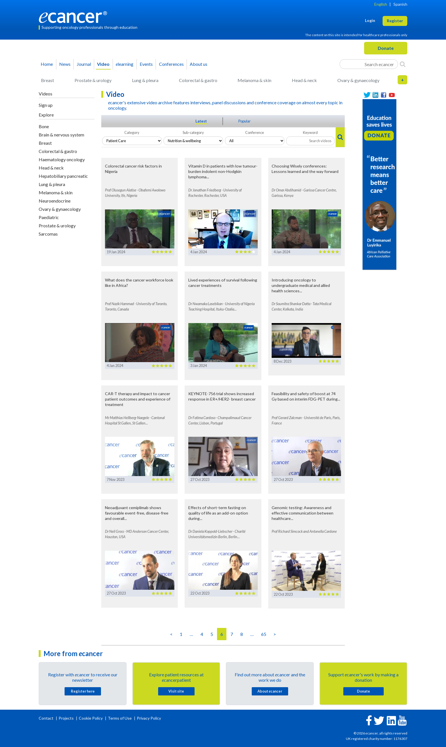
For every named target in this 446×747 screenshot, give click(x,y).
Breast (47, 80)
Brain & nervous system (61, 134)
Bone (44, 126)
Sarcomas (48, 233)
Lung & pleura (145, 80)
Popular (244, 121)
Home (47, 64)
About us (198, 64)
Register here (83, 691)
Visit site (176, 691)
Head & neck (304, 80)
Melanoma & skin (254, 80)
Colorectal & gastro (198, 80)
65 (263, 634)
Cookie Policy (91, 718)
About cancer (269, 691)
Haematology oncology (62, 159)
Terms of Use (120, 718)
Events (146, 64)
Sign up (46, 105)
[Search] (402, 64)
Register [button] (395, 20)
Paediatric (49, 217)
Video (103, 64)
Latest (201, 121)
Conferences (171, 64)
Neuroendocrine (55, 200)
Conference (254, 132)
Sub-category (193, 132)
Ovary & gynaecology (358, 80)
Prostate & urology (93, 80)
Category (131, 132)
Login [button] (370, 20)
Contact (46, 718)
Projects (67, 718)
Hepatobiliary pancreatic (63, 176)
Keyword (310, 132)
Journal (84, 64)
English (380, 4)
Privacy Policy (149, 718)
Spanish (400, 4)
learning (124, 64)
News (65, 64)
